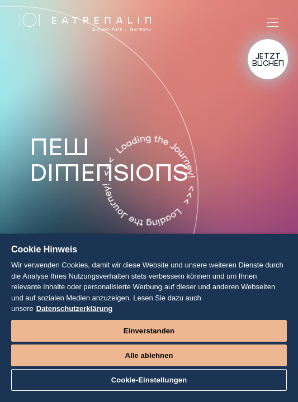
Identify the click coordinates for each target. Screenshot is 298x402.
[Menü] (273, 22)
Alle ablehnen (149, 355)
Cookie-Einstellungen (149, 380)
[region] (149, 318)
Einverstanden (149, 331)
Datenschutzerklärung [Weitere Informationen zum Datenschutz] (74, 308)
